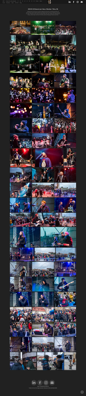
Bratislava (8, 2)
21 (27, 1)
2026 (3, 1)
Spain (12, 2)
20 (29, 1)
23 (22, 1)
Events (37, 1)
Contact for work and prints (11, 1)
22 (24, 1)
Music (41, 1)
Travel (4, 2)
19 (31, 1)
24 (20, 1)
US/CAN (16, 2)
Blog (21, 2)
